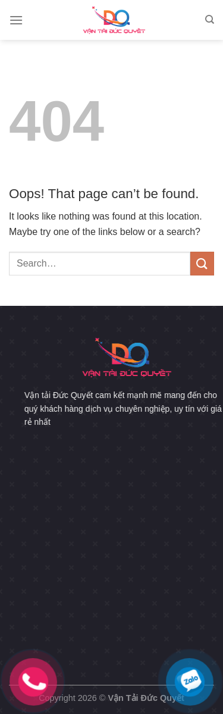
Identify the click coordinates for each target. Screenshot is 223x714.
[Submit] (202, 263)
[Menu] (16, 20)
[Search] (209, 19)
